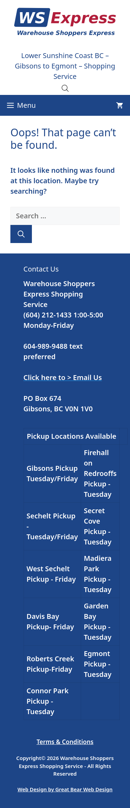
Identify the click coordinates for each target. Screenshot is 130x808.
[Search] (21, 234)
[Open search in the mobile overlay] (65, 87)
